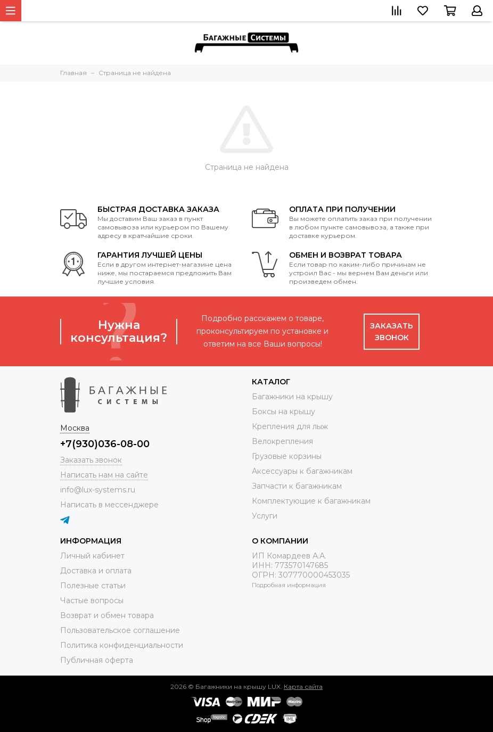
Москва (74, 428)
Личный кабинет (92, 556)
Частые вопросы (92, 600)
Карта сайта (303, 686)
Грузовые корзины (287, 456)
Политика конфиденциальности (121, 645)
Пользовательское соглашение (120, 630)
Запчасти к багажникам (297, 486)
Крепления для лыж (290, 426)
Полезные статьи (93, 585)
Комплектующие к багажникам (311, 501)
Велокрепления (282, 441)
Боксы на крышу (283, 411)
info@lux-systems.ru (97, 490)
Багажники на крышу (292, 396)
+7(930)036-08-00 (105, 444)
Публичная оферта (96, 660)
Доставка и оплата (96, 570)
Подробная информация (289, 585)
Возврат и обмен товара (107, 615)
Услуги (264, 516)
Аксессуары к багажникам (302, 471)
